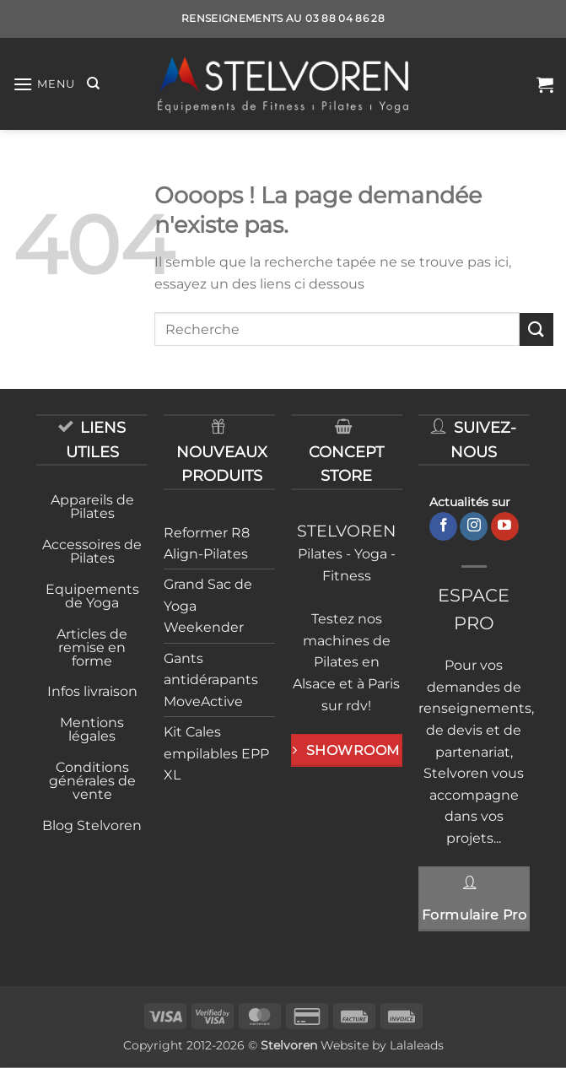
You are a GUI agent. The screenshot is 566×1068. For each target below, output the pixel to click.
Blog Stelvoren (92, 825)
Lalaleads (417, 1045)
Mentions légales (92, 729)
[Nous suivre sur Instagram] (474, 526)
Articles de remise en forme (92, 647)
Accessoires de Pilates (92, 551)
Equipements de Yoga (92, 596)
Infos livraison (92, 691)
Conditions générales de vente (92, 780)
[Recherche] (93, 83)
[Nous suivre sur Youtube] (505, 526)
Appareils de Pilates (92, 506)
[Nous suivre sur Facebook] (443, 526)
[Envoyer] (536, 329)
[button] (44, 84)
